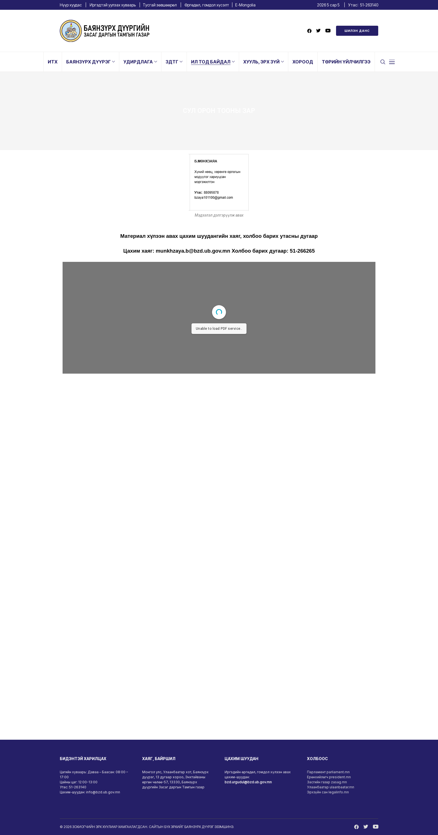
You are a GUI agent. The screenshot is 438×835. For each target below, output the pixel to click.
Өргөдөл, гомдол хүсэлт (207, 5)
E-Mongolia (245, 5)
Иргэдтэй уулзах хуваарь (113, 5)
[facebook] (309, 31)
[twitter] (318, 31)
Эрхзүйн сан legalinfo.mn (328, 792)
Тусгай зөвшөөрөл (160, 5)
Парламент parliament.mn (328, 772)
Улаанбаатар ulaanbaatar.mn (330, 787)
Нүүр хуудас (71, 5)
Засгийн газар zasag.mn (327, 782)
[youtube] (327, 31)
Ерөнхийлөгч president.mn (329, 777)
